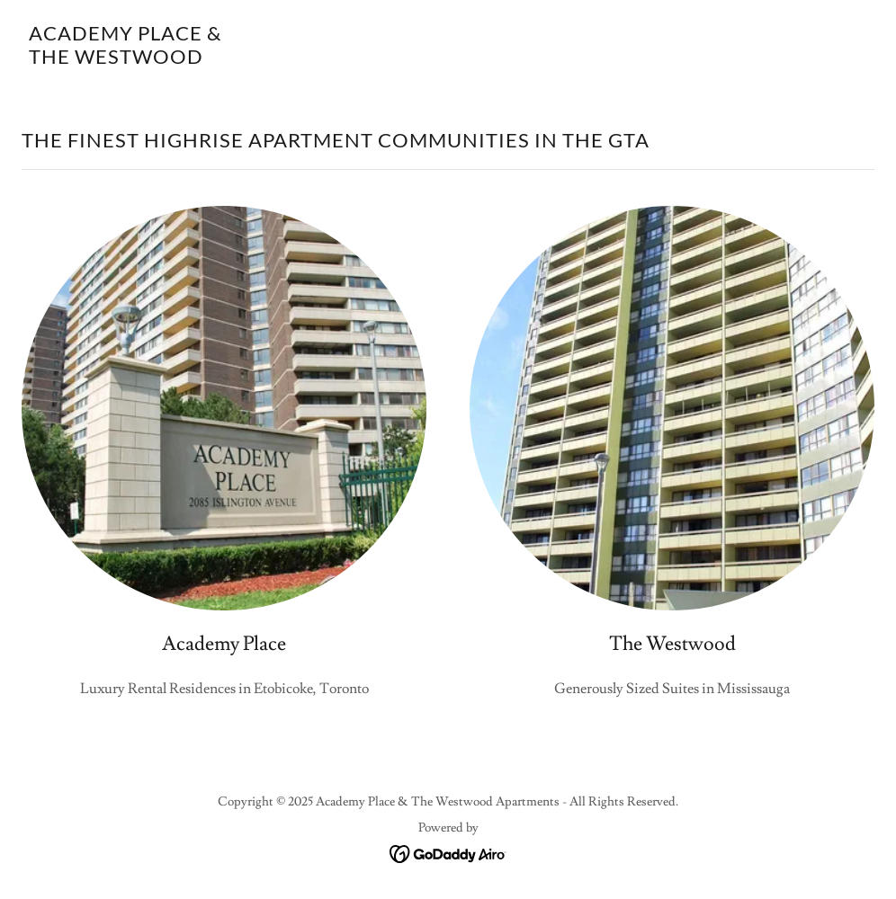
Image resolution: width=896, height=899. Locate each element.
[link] (125, 59)
